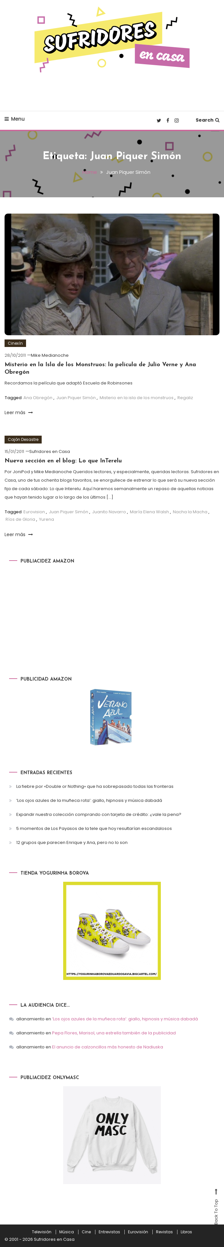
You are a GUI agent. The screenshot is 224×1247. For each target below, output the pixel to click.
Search (207, 120)
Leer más (19, 412)
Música (66, 1232)
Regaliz (185, 398)
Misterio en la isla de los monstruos (137, 398)
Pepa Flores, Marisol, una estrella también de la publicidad (114, 1033)
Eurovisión (138, 1232)
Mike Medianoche (50, 355)
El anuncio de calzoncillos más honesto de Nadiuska (107, 1047)
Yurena (46, 519)
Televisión (41, 1232)
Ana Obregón (37, 398)
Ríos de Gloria (20, 519)
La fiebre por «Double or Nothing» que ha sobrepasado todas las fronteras (95, 786)
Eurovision (34, 512)
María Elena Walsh (149, 512)
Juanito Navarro (109, 512)
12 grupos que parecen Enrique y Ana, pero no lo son (72, 842)
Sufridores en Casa (49, 451)
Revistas (164, 1232)
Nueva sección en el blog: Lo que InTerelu (63, 461)
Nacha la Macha (190, 512)
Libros (186, 1232)
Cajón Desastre (23, 439)
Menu (15, 118)
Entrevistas (109, 1232)
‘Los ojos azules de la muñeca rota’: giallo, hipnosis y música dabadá (89, 800)
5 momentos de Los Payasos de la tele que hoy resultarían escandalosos (94, 828)
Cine (86, 1232)
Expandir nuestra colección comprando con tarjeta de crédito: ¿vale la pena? (98, 814)
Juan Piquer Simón (76, 398)
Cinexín (15, 343)
